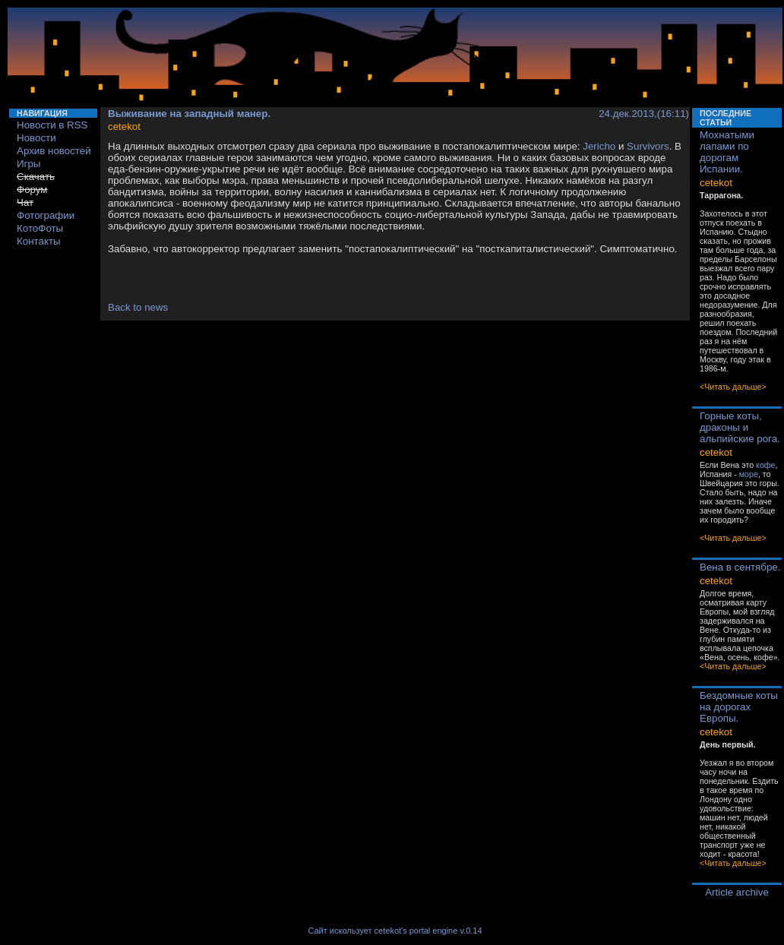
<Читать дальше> (733, 386)
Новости (36, 138)
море (748, 474)
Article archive (737, 892)
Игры (28, 163)
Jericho (599, 146)
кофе (765, 464)
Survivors (648, 146)
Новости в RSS (52, 125)
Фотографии (45, 215)
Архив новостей (54, 150)
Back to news (138, 307)
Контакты (39, 241)
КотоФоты (40, 228)
